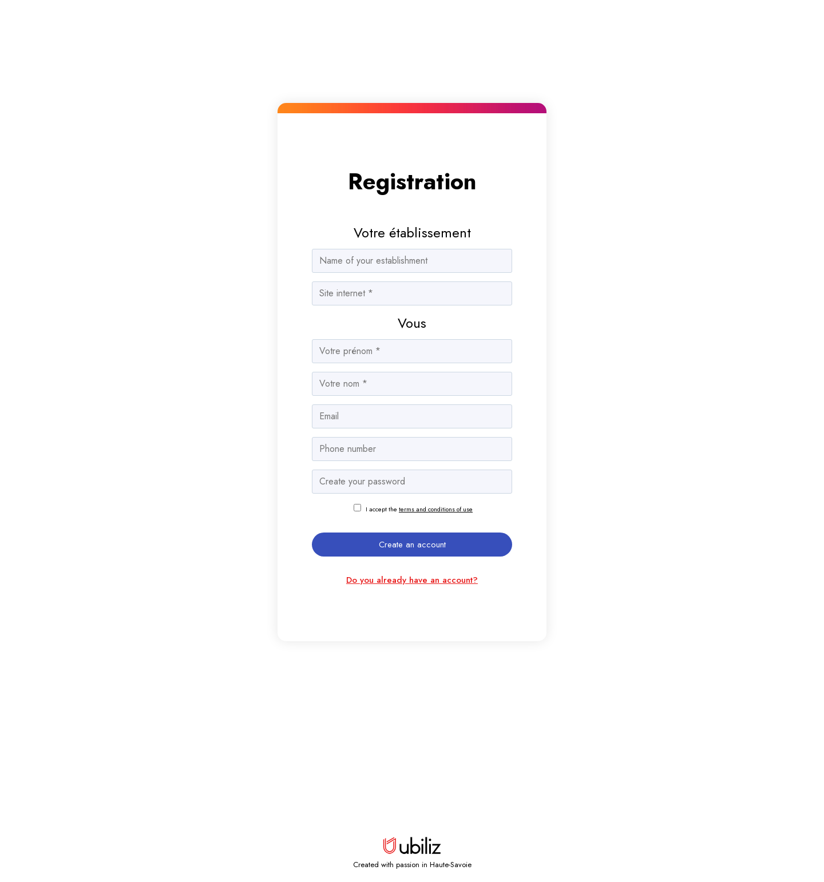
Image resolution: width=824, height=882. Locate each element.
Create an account (412, 544)
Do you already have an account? (412, 580)
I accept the (419, 509)
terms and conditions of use (436, 509)
